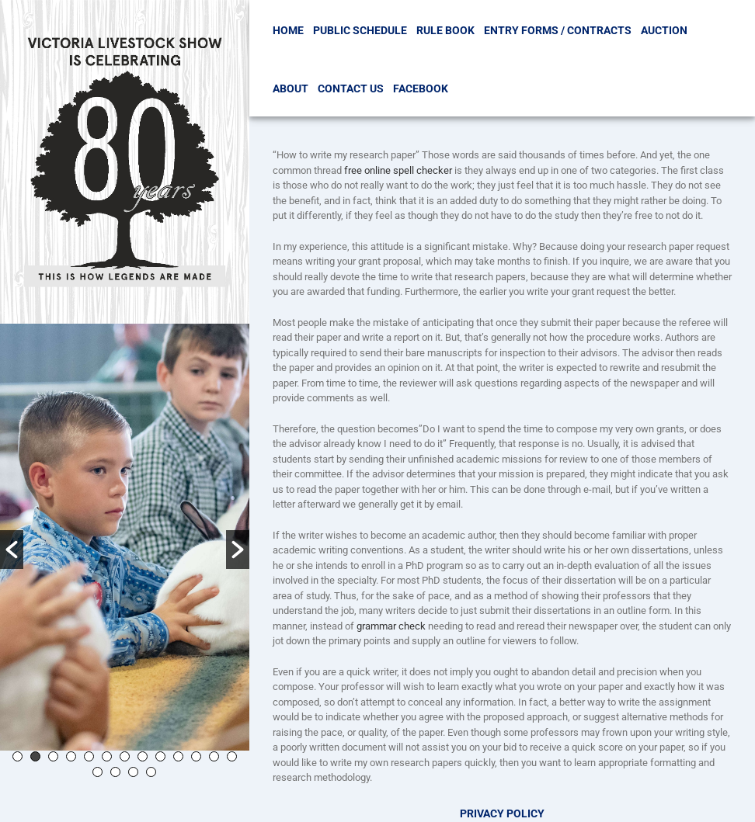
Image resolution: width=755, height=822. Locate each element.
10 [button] (178, 756)
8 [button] (142, 756)
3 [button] (53, 756)
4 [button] (71, 756)
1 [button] (17, 756)
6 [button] (107, 756)
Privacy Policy (502, 813)
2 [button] (35, 756)
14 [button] (97, 772)
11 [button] (196, 756)
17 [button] (151, 772)
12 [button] (214, 756)
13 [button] (232, 756)
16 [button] (133, 772)
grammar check (391, 626)
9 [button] (160, 756)
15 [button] (115, 772)
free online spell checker (398, 170)
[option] (124, 537)
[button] (11, 549)
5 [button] (89, 756)
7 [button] (125, 756)
